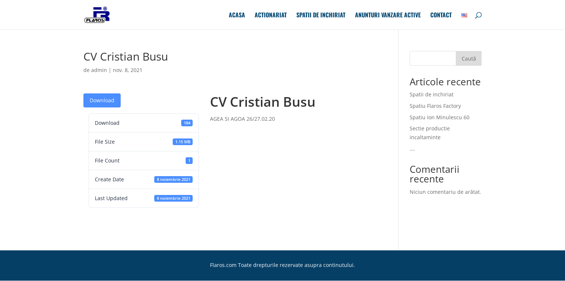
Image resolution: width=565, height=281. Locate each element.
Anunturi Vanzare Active (388, 15)
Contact (441, 15)
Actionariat (271, 15)
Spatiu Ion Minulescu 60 (439, 117)
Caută (469, 58)
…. (412, 148)
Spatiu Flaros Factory (435, 105)
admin (99, 69)
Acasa (237, 15)
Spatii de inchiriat (320, 15)
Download (102, 100)
